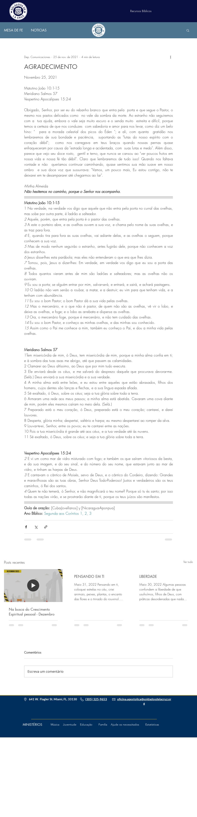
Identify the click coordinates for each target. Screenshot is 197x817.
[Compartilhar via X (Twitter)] (36, 527)
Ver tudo (188, 562)
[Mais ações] (170, 56)
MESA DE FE (13, 30)
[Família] (103, 725)
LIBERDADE (148, 576)
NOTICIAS (39, 30)
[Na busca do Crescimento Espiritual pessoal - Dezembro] (33, 585)
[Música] (55, 725)
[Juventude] (70, 725)
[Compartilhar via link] (46, 527)
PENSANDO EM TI (89, 576)
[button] (188, 30)
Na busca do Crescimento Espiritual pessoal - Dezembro (31, 611)
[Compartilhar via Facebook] (26, 527)
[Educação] (86, 725)
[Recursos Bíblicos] (141, 11)
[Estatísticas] (152, 725)
